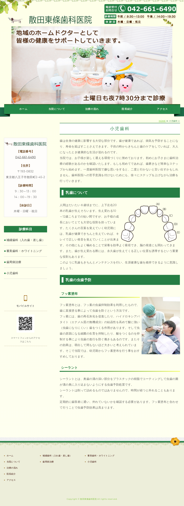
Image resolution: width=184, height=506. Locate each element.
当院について (57, 109)
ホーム (23, 109)
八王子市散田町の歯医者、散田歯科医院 (43, 14)
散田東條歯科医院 (88, 499)
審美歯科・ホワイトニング (24, 251)
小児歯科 (12, 273)
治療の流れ (92, 109)
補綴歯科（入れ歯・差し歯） (25, 240)
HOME (162, 121)
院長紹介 (127, 109)
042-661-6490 (25, 157)
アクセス (162, 109)
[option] (92, 65)
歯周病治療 (13, 262)
